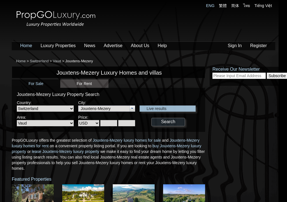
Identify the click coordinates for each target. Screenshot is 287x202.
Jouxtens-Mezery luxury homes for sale (126, 140)
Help (162, 45)
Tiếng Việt (263, 5)
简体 (235, 5)
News (89, 45)
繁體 (223, 5)
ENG (210, 5)
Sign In (235, 45)
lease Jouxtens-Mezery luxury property (65, 151)
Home (26, 45)
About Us (140, 45)
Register (258, 45)
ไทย (246, 5)
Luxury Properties (58, 45)
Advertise (113, 45)
